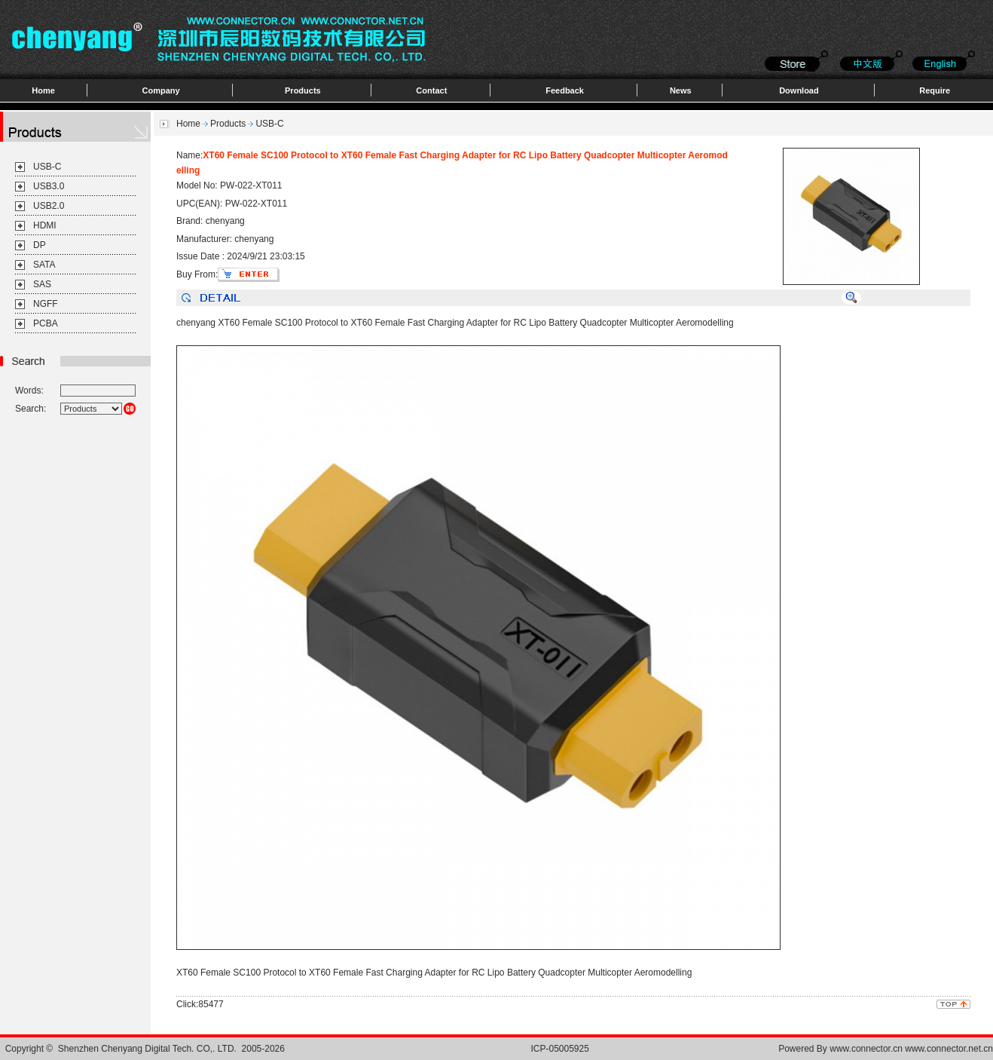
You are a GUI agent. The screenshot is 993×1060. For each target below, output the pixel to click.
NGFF (45, 304)
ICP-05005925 (560, 1048)
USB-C (47, 166)
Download (799, 90)
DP (39, 245)
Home (43, 90)
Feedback (564, 90)
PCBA (45, 323)
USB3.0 (48, 186)
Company (161, 90)
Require (934, 90)
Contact (431, 90)
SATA (44, 264)
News (681, 90)
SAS (42, 284)
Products (303, 90)
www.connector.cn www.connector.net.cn (911, 1048)
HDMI (45, 225)
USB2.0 (48, 206)
